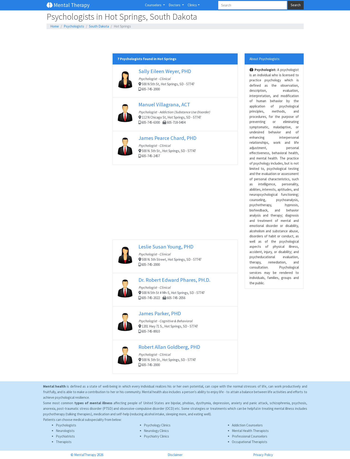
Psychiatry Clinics (156, 436)
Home (54, 26)
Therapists (64, 442)
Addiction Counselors (247, 425)
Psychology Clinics (157, 425)
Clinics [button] (192, 5)
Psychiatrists (65, 436)
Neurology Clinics (156, 430)
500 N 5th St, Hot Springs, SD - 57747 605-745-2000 (175, 81)
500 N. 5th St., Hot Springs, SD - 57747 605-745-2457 (175, 148)
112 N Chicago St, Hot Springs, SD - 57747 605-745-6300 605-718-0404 (175, 114)
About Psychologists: (264, 59)
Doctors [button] (175, 5)
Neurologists (65, 430)
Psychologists (74, 26)
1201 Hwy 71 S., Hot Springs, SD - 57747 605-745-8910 (175, 323)
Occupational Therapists (249, 442)
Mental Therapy (68, 5)
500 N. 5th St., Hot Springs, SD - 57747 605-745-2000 (175, 357)
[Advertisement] (175, 41)
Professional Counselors (249, 436)
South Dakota (99, 26)
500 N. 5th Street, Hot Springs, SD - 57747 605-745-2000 (175, 256)
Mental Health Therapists (250, 430)
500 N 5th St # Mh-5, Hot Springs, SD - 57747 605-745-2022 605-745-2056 (175, 290)
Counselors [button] (153, 5)
